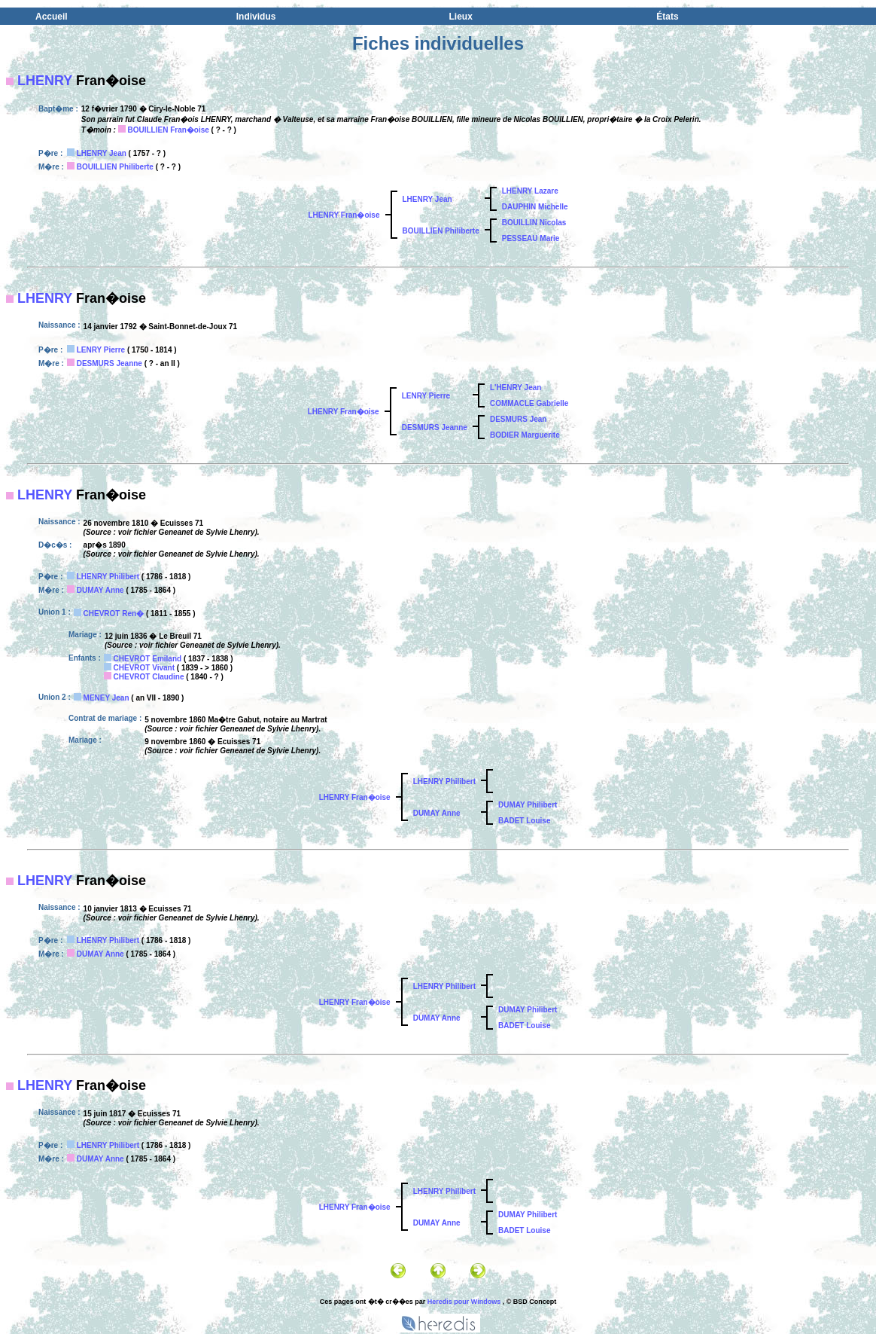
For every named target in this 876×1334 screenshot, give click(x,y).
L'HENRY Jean (516, 387)
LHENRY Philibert (108, 576)
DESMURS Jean (518, 419)
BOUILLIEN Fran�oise (167, 130)
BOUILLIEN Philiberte (115, 167)
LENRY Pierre (101, 350)
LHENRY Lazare (530, 191)
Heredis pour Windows (463, 1301)
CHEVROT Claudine (149, 677)
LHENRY (44, 80)
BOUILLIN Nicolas (534, 222)
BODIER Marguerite (525, 435)
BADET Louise (524, 821)
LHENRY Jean (101, 153)
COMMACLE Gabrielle (529, 403)
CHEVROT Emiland (148, 659)
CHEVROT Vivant (144, 668)
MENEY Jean (106, 698)
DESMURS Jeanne (109, 363)
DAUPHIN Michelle (535, 207)
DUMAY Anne (100, 590)
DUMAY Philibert (527, 805)
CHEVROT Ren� (114, 613)
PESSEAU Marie (531, 238)
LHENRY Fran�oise (343, 215)
